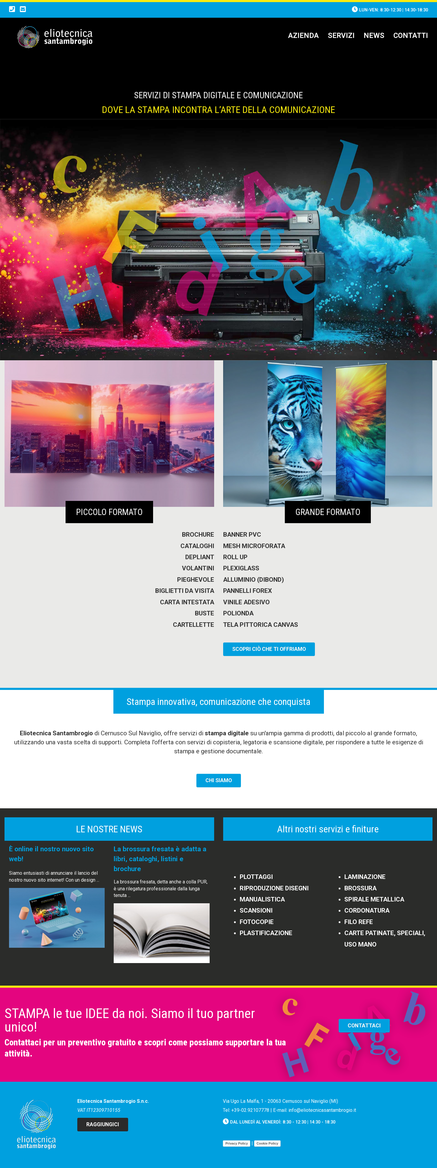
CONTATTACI (364, 1026)
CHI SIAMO (218, 780)
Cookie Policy (267, 1143)
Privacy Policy (236, 1143)
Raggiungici (102, 1124)
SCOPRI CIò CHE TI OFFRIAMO (269, 649)
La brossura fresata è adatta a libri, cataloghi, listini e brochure (160, 859)
